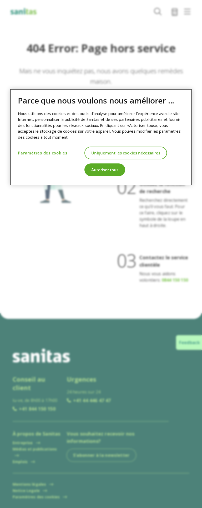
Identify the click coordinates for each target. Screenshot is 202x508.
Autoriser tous (104, 169)
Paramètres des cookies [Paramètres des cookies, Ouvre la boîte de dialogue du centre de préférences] (42, 152)
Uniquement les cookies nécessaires (125, 152)
